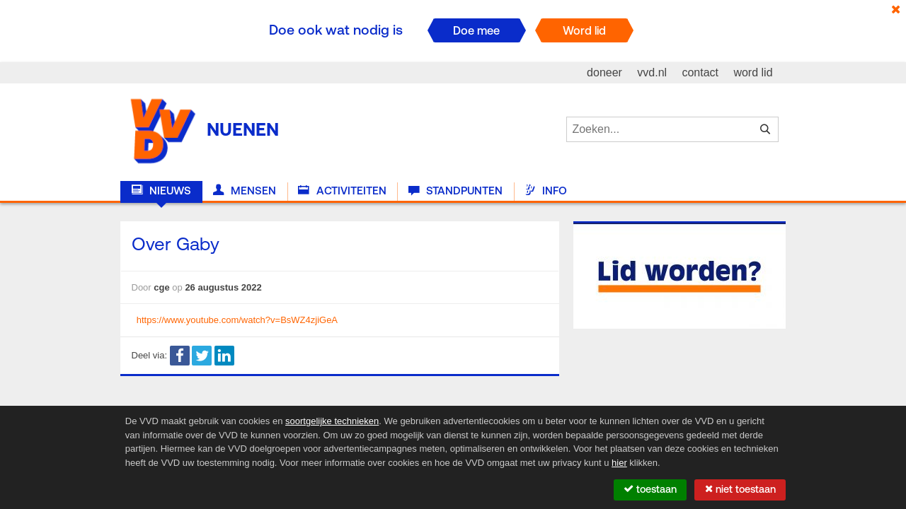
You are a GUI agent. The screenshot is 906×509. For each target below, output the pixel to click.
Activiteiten (342, 191)
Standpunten (455, 191)
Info (545, 191)
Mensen (244, 191)
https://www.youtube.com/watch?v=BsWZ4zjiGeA (237, 320)
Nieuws (161, 191)
